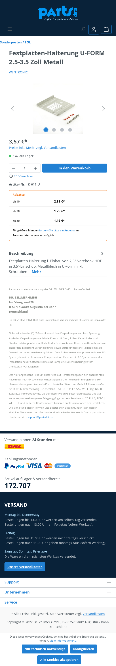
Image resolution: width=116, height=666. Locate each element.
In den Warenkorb (75, 168)
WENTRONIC (18, 72)
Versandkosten (94, 614)
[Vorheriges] (12, 108)
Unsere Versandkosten (24, 567)
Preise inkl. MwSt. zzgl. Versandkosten (37, 147)
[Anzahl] (25, 168)
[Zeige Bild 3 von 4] (62, 130)
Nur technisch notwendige (45, 649)
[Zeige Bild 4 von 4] (70, 130)
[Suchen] (83, 29)
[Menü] (9, 29)
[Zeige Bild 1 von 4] (46, 130)
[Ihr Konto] (93, 29)
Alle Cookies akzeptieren (59, 659)
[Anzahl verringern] (13, 168)
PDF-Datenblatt (21, 176)
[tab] (57, 262)
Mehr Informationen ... (63, 641)
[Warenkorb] (106, 29)
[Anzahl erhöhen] (35, 168)
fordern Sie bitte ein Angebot (57, 230)
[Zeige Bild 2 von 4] (54, 130)
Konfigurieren (83, 649)
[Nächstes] (103, 108)
